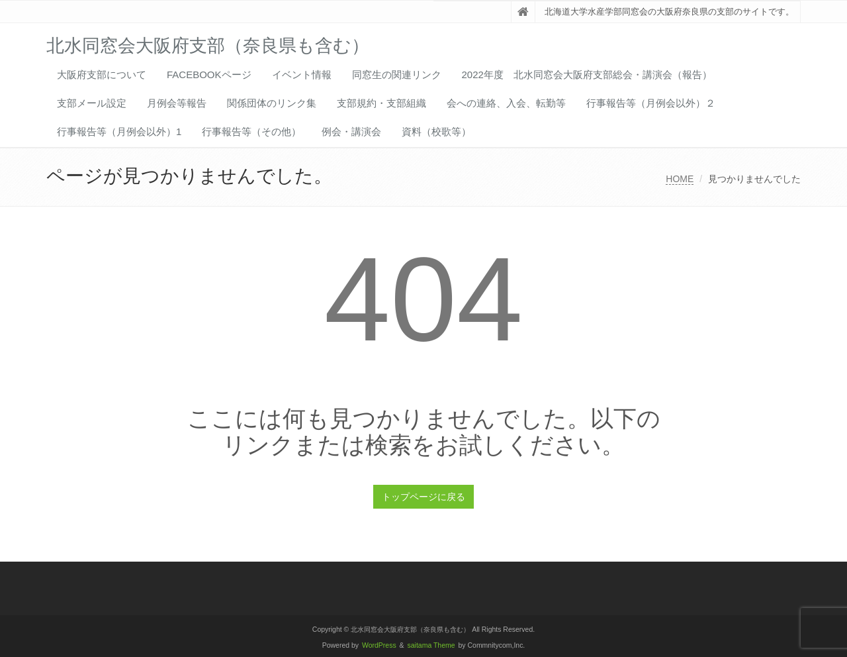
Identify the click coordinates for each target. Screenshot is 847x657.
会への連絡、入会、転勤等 (506, 103)
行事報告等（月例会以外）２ (650, 103)
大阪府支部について (101, 74)
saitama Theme (431, 645)
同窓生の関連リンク (396, 74)
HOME (679, 179)
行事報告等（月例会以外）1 (119, 131)
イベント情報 (302, 74)
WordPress (379, 645)
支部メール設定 (91, 103)
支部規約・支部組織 (381, 103)
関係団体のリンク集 (271, 103)
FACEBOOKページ (209, 74)
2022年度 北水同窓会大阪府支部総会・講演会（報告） (587, 74)
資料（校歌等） (436, 131)
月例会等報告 (176, 103)
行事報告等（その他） (251, 131)
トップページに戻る (423, 496)
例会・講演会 (351, 131)
